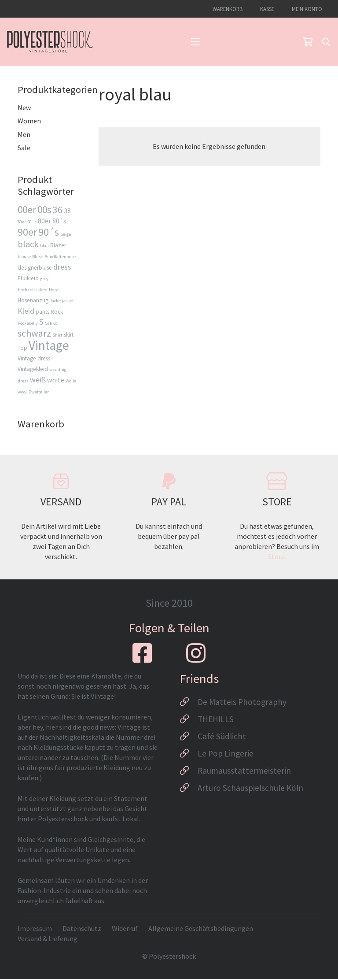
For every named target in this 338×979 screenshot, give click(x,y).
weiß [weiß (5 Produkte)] (38, 380)
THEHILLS (216, 719)
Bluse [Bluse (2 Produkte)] (37, 257)
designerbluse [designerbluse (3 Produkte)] (35, 267)
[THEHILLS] (189, 719)
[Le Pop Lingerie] (189, 753)
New (24, 107)
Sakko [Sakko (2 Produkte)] (51, 323)
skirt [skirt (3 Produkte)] (68, 334)
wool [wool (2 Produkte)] (22, 392)
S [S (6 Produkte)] (41, 321)
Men (24, 134)
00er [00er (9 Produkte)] (27, 209)
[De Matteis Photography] (189, 701)
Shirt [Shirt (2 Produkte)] (57, 335)
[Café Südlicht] (189, 736)
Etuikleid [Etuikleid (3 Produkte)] (28, 278)
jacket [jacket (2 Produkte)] (68, 301)
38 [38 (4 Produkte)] (67, 210)
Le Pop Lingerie (226, 753)
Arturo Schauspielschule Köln (250, 787)
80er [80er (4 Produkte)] (44, 220)
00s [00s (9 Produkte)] (44, 209)
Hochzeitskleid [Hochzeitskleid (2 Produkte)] (33, 290)
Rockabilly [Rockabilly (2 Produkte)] (28, 323)
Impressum (35, 928)
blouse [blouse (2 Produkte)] (24, 257)
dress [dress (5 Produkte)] (62, 267)
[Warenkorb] (307, 42)
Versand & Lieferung (47, 938)
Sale (24, 147)
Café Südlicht (222, 736)
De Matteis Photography (242, 702)
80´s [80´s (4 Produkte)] (59, 220)
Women (29, 120)
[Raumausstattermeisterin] (189, 770)
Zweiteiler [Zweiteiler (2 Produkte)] (38, 392)
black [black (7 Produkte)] (28, 244)
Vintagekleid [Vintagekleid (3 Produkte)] (33, 369)
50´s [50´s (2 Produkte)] (32, 222)
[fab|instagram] (196, 653)
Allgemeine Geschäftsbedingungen (200, 928)
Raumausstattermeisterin (244, 770)
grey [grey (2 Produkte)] (44, 279)
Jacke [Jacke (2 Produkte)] (55, 301)
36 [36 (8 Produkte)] (57, 210)
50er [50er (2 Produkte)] (22, 222)
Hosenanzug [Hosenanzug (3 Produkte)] (33, 300)
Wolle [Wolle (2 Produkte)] (71, 381)
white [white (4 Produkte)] (55, 379)
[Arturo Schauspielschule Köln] (189, 787)
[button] (195, 41)
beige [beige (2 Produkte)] (65, 234)
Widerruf (125, 928)
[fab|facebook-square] (142, 653)
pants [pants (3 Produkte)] (42, 311)
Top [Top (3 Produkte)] (22, 348)
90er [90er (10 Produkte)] (27, 232)
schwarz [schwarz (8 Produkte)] (34, 333)
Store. (277, 556)
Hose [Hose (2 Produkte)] (54, 290)
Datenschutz (81, 928)
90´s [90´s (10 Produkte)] (48, 232)
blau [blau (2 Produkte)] (44, 245)
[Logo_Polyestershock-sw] (50, 42)
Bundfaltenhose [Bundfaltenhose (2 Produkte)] (60, 257)
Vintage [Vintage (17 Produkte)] (49, 345)
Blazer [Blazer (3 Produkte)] (58, 245)
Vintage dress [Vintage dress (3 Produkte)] (34, 358)
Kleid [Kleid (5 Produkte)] (26, 311)
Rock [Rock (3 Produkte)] (57, 311)
